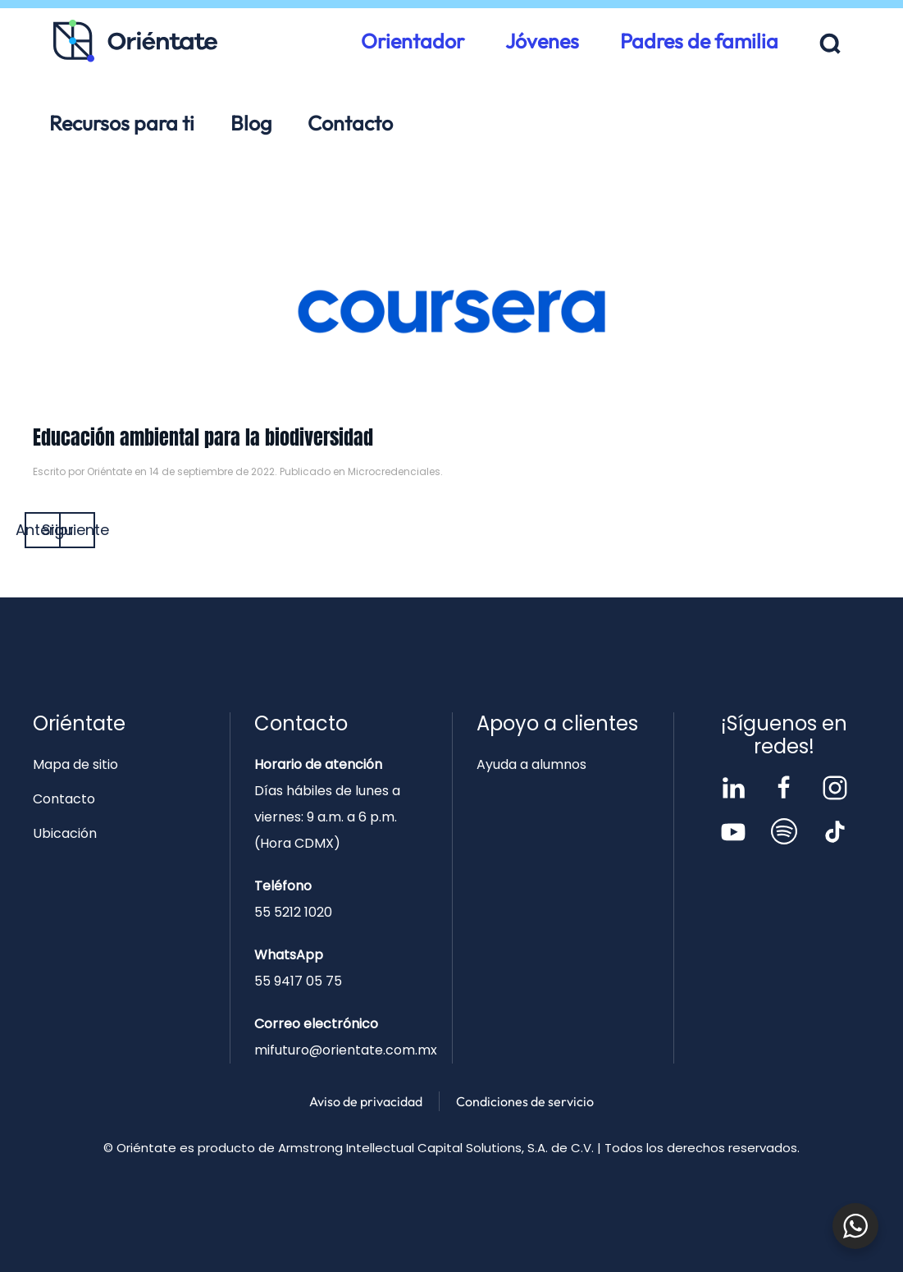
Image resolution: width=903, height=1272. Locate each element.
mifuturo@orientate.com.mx (345, 1050)
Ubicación (65, 833)
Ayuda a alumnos (531, 764)
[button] (830, 44)
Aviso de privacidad (365, 1101)
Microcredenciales (394, 471)
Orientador (412, 41)
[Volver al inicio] (135, 41)
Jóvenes (542, 41)
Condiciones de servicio (525, 1101)
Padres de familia (699, 41)
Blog (250, 123)
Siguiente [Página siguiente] (77, 529)
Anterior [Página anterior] (42, 529)
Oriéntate (109, 471)
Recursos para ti (121, 123)
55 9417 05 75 (298, 981)
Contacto (350, 123)
